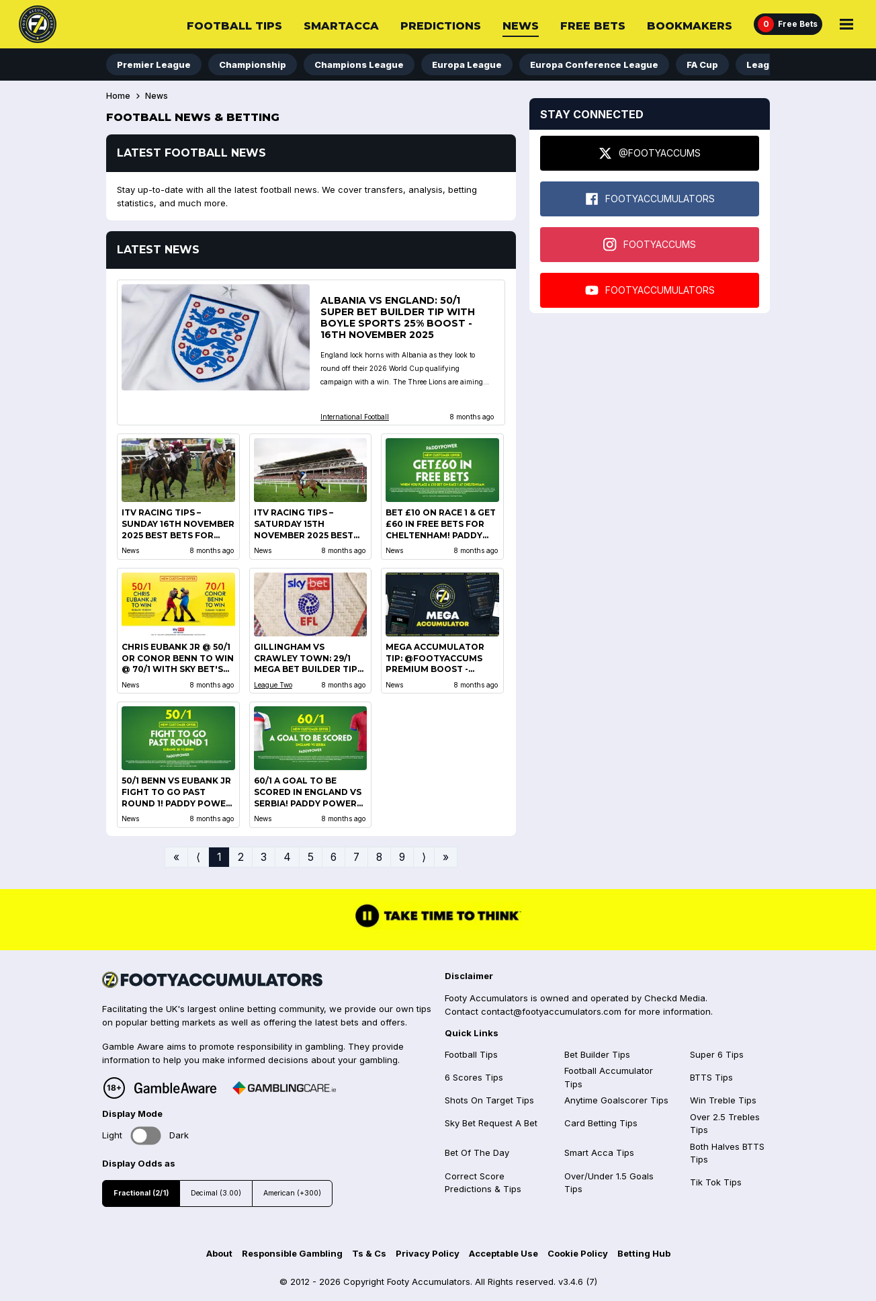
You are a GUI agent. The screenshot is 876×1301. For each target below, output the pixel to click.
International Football (354, 417)
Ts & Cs (369, 1253)
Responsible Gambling (292, 1253)
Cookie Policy (578, 1253)
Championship (252, 64)
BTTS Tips (711, 1077)
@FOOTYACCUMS (650, 153)
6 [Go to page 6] (334, 857)
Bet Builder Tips (597, 1054)
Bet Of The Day (477, 1152)
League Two (273, 685)
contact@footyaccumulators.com (551, 1011)
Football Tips (234, 25)
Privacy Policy (427, 1253)
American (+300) (292, 1193)
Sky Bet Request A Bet (491, 1123)
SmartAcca (341, 25)
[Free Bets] (788, 24)
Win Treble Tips (723, 1100)
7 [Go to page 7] (356, 857)
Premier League (154, 64)
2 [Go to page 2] (241, 857)
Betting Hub (643, 1253)
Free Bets (592, 25)
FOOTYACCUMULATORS (650, 199)
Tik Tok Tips (716, 1182)
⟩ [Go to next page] (424, 857)
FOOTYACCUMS (649, 244)
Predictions (440, 25)
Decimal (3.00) (216, 1193)
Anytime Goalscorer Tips (616, 1100)
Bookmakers (689, 25)
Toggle (146, 1136)
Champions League (359, 64)
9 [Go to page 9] (402, 857)
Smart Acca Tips (599, 1152)
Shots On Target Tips (489, 1100)
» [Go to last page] (446, 857)
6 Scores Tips (474, 1077)
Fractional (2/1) (141, 1193)
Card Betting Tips (601, 1123)
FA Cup (702, 64)
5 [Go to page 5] (311, 857)
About (219, 1253)
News (520, 25)
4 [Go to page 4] (287, 857)
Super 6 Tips (717, 1054)
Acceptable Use (503, 1253)
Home (118, 96)
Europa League (467, 64)
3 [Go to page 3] (264, 857)
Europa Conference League (594, 64)
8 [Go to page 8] (379, 857)
